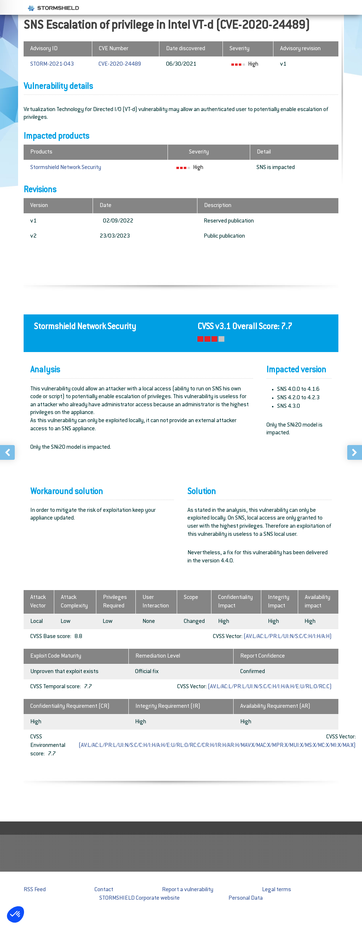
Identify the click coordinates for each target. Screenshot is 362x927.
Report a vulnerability (187, 890)
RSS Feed (35, 890)
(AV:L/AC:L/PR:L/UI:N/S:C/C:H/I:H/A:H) (288, 637)
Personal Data (245, 898)
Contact (103, 890)
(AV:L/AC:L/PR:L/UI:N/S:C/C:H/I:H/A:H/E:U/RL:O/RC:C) (270, 687)
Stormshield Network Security (65, 167)
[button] (15, 914)
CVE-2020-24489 (120, 64)
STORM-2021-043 (52, 64)
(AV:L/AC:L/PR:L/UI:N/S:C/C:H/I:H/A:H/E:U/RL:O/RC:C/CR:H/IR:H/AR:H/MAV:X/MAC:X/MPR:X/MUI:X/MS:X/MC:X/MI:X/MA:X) (217, 745)
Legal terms (276, 890)
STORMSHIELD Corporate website (139, 898)
